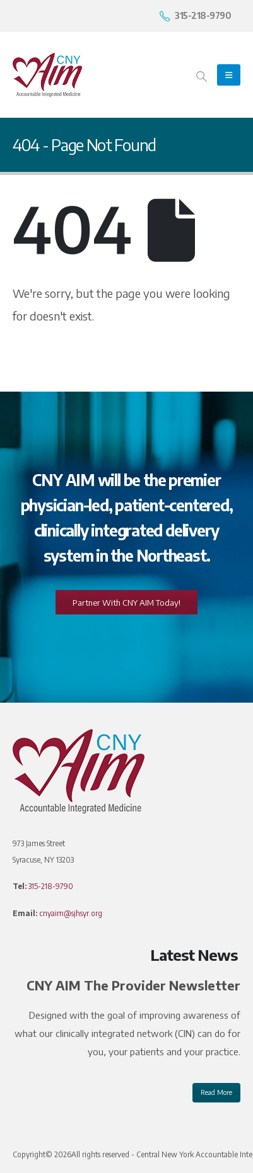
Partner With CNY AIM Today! (126, 603)
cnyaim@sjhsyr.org (70, 913)
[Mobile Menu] (228, 75)
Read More (216, 1092)
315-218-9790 (50, 886)
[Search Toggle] (201, 75)
